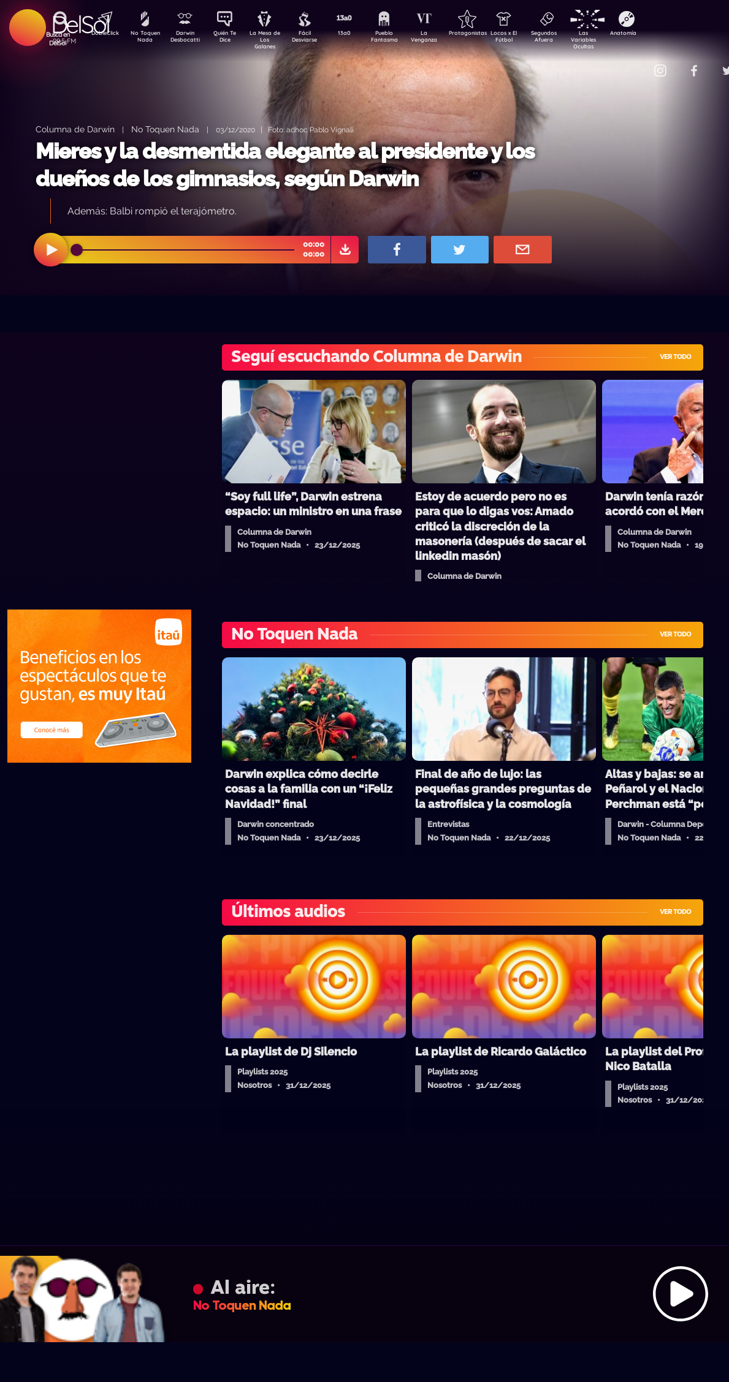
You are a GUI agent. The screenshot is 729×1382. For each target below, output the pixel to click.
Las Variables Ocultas (615, 39)
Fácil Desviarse (315, 38)
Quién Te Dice (229, 38)
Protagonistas (486, 34)
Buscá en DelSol (58, 38)
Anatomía (659, 34)
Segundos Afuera (572, 38)
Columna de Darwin (75, 129)
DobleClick (100, 34)
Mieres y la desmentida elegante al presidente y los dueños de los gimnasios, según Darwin (285, 165)
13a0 (358, 34)
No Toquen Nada (143, 38)
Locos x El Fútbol (530, 38)
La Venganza (444, 38)
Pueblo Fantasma (401, 38)
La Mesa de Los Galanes (273, 39)
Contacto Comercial (634, 63)
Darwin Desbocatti (187, 38)
